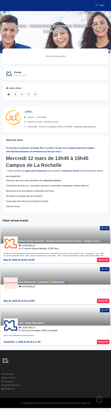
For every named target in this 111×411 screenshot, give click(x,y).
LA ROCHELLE (28, 246)
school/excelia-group (11, 385)
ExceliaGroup (8, 389)
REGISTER (103, 260)
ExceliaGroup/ (8, 374)
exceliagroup (8, 381)
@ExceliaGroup (9, 378)
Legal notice (86, 403)
